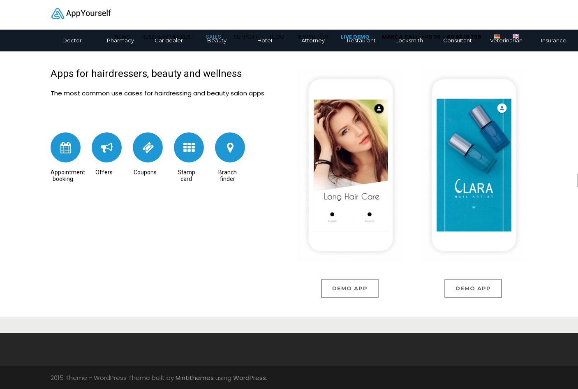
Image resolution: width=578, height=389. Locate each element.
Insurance (553, 40)
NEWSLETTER (312, 37)
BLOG (277, 37)
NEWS (122, 37)
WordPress (249, 377)
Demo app (350, 288)
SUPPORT (246, 37)
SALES (213, 37)
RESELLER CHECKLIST (168, 37)
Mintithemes (195, 377)
